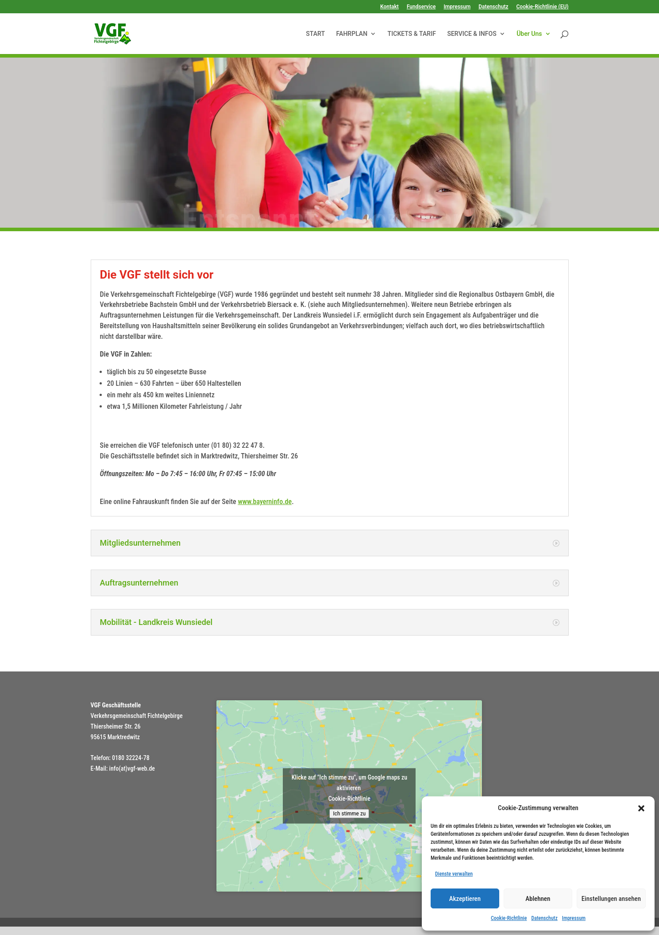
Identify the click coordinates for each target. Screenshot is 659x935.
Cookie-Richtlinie (509, 918)
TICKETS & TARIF (412, 34)
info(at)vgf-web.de (132, 768)
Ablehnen (537, 899)
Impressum (574, 918)
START (315, 34)
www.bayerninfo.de (265, 501)
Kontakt (389, 7)
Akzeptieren (465, 899)
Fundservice (421, 7)
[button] (641, 808)
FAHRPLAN (352, 34)
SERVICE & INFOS (471, 34)
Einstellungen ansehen (611, 899)
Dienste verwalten (454, 874)
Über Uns (529, 34)
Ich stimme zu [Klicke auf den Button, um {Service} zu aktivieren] (349, 814)
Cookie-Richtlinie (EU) (542, 7)
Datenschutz (544, 918)
